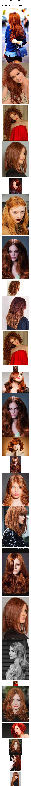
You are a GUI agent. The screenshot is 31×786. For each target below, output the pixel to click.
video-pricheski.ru (15, 1)
